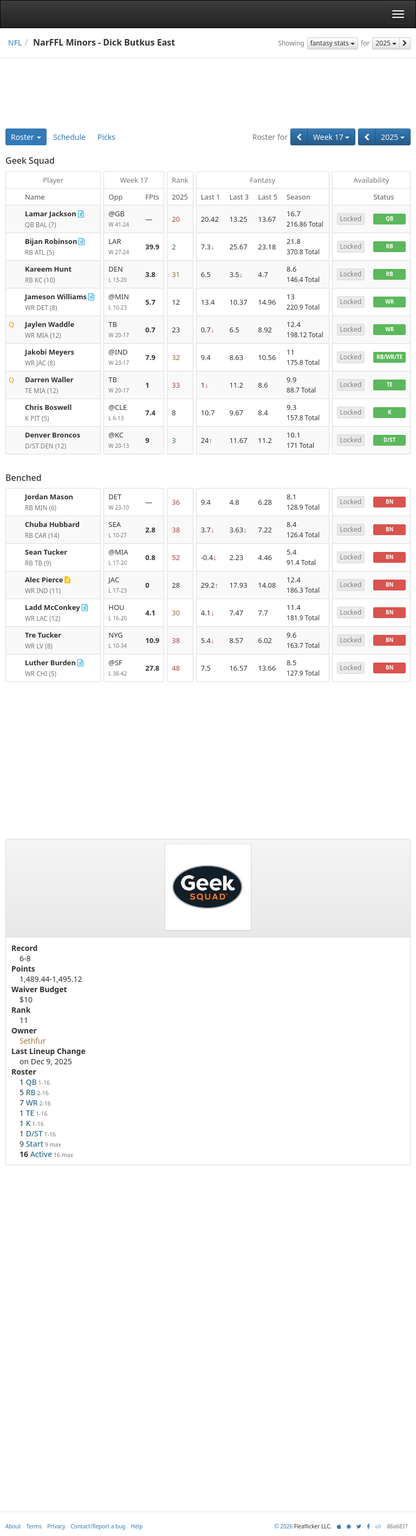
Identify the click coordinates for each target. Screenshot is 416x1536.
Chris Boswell (48, 407)
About (13, 1526)
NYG (122, 640)
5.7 (150, 302)
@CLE (122, 412)
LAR (122, 247)
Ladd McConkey (52, 607)
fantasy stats (332, 43)
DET (122, 502)
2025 (385, 43)
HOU (122, 613)
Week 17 (331, 137)
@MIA (122, 557)
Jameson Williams (56, 296)
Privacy (56, 1526)
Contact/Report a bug (98, 1526)
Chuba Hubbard (52, 524)
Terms (34, 1526)
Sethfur (33, 1041)
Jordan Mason (49, 497)
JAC (122, 585)
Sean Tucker (46, 552)
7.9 (150, 357)
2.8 (150, 530)
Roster (26, 137)
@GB (122, 219)
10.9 (152, 640)
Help (137, 1526)
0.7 (150, 330)
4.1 (150, 613)
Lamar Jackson (50, 213)
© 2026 (283, 1526)
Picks (106, 137)
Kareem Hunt (48, 269)
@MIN (122, 302)
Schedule (69, 137)
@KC (122, 440)
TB (122, 329)
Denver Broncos (52, 435)
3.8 (150, 274)
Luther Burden (50, 662)
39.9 (152, 247)
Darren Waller (49, 379)
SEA (122, 530)
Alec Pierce (44, 579)
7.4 (150, 412)
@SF (122, 668)
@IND (122, 357)
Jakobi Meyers (49, 352)
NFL (15, 42)
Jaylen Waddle (49, 324)
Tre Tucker (43, 635)
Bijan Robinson (51, 241)
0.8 (150, 557)
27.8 (152, 668)
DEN (122, 274)
